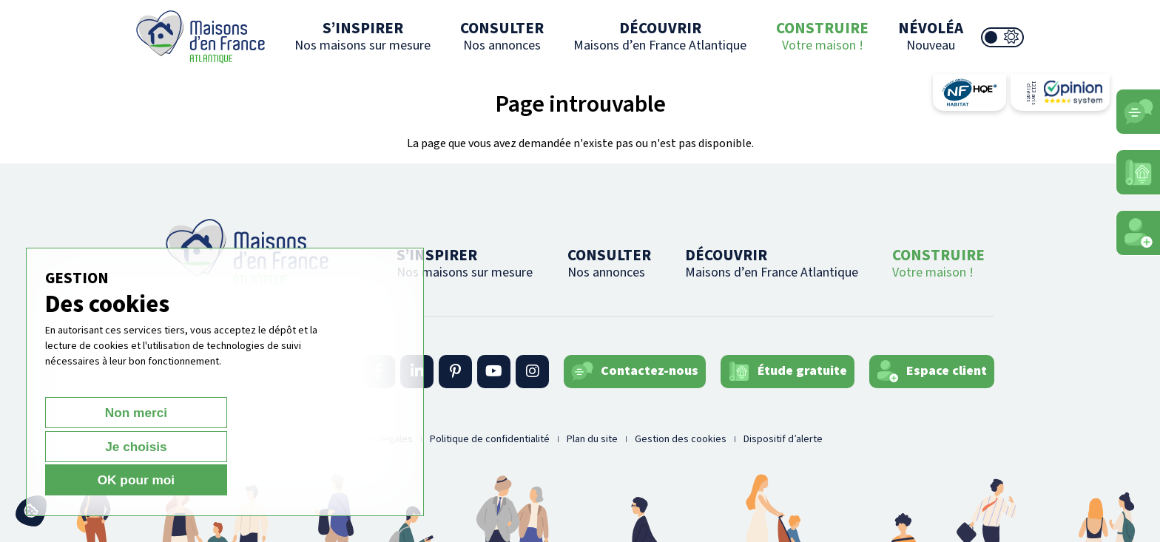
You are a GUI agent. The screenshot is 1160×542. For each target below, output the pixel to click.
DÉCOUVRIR (659, 36)
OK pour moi (322, 479)
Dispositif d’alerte (783, 439)
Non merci (97, 479)
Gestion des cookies (680, 439)
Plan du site (592, 439)
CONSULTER (502, 36)
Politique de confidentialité (490, 439)
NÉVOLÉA (930, 36)
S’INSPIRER (362, 36)
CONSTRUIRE (822, 36)
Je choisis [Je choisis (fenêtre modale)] (210, 479)
